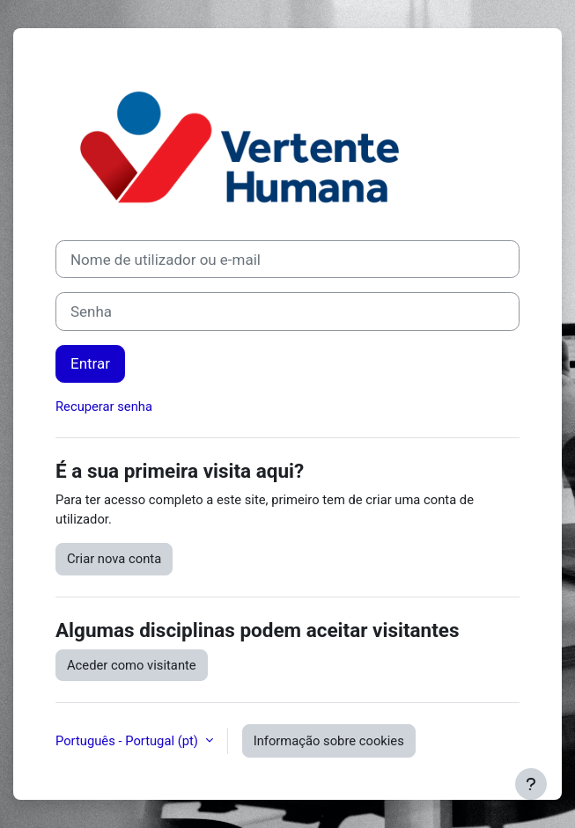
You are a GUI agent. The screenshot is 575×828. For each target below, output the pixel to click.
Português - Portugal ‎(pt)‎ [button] (128, 741)
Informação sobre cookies (329, 741)
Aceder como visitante (131, 665)
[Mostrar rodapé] (531, 784)
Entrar (90, 363)
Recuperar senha (103, 406)
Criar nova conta (114, 559)
